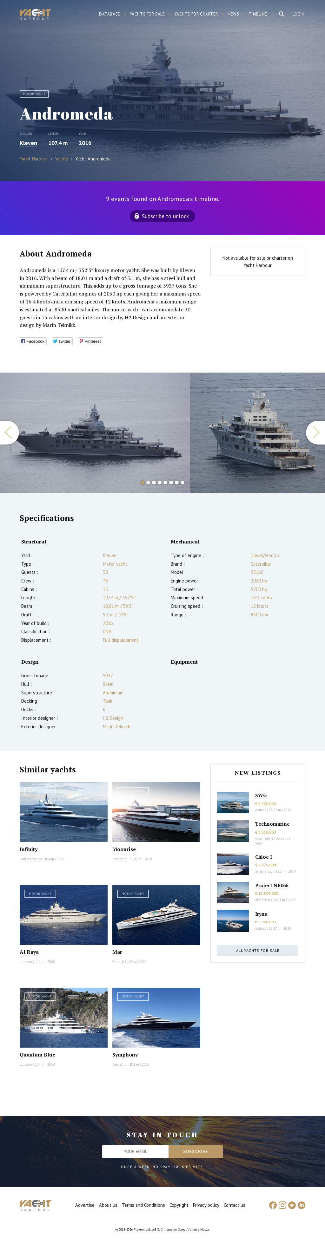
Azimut (260, 810)
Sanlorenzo (263, 871)
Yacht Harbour (35, 15)
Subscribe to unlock (165, 216)
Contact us (234, 1205)
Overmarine (264, 838)
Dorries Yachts (31, 859)
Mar (117, 951)
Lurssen (26, 961)
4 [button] (160, 482)
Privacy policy (206, 1205)
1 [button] (142, 482)
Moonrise (124, 849)
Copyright (179, 1205)
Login (299, 14)
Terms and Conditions (143, 1205)
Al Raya (29, 951)
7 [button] (177, 482)
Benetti (118, 961)
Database (109, 14)
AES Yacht (262, 900)
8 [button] (182, 482)
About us (108, 1205)
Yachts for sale (147, 14)
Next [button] (315, 433)
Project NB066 (271, 885)
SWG (261, 795)
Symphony (125, 1054)
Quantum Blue (37, 1054)
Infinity (28, 849)
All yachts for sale (257, 950)
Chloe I (263, 857)
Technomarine (272, 824)
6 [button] (171, 482)
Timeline (258, 14)
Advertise (85, 1205)
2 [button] (148, 482)
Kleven (28, 142)
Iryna (261, 914)
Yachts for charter (196, 14)
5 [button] (165, 482)
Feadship (119, 859)
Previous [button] (9, 433)
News (233, 14)
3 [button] (154, 482)
